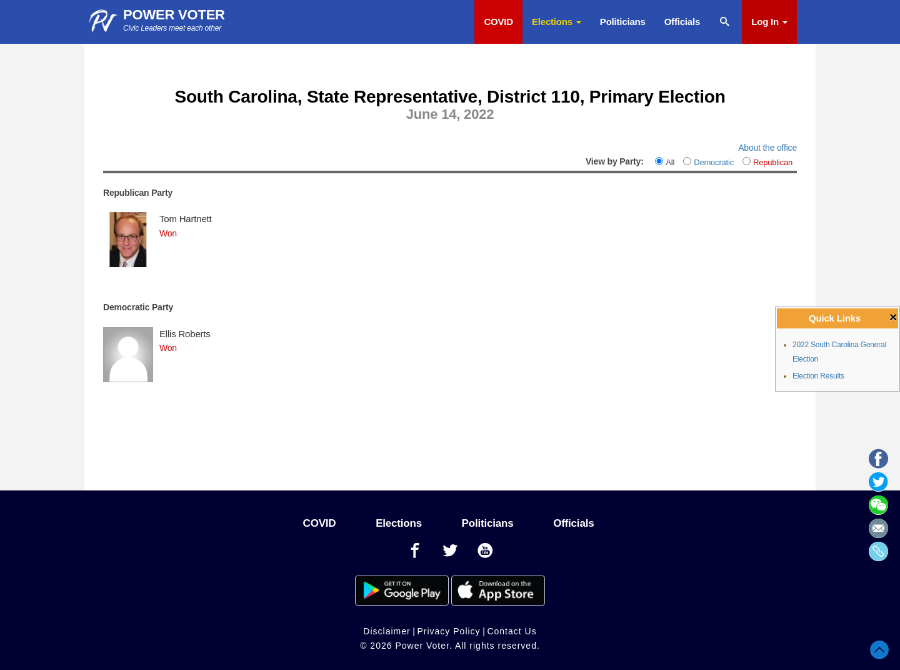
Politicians (623, 21)
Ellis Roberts (185, 333)
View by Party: (615, 161)
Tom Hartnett (185, 218)
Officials (682, 21)
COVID (498, 21)
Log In (769, 21)
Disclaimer (386, 631)
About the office (767, 148)
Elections (556, 21)
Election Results (818, 376)
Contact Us (511, 631)
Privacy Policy (448, 631)
